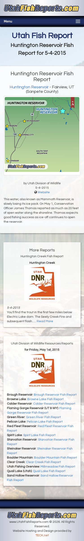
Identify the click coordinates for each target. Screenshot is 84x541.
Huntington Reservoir (29, 87)
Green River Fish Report (43, 417)
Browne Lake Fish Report (45, 399)
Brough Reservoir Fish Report (55, 394)
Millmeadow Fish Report (58, 466)
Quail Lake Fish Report (49, 471)
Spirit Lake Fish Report (39, 435)
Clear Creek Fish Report (43, 462)
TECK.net (42, 535)
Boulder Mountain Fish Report (55, 457)
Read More (45, 321)
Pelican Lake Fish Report (45, 421)
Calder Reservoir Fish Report (54, 403)
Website (44, 192)
